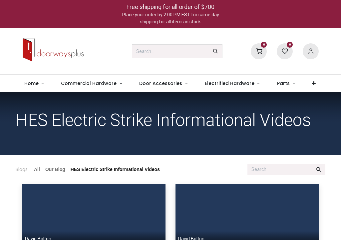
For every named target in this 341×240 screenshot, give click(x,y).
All (37, 169)
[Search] (215, 51)
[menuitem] (34, 83)
